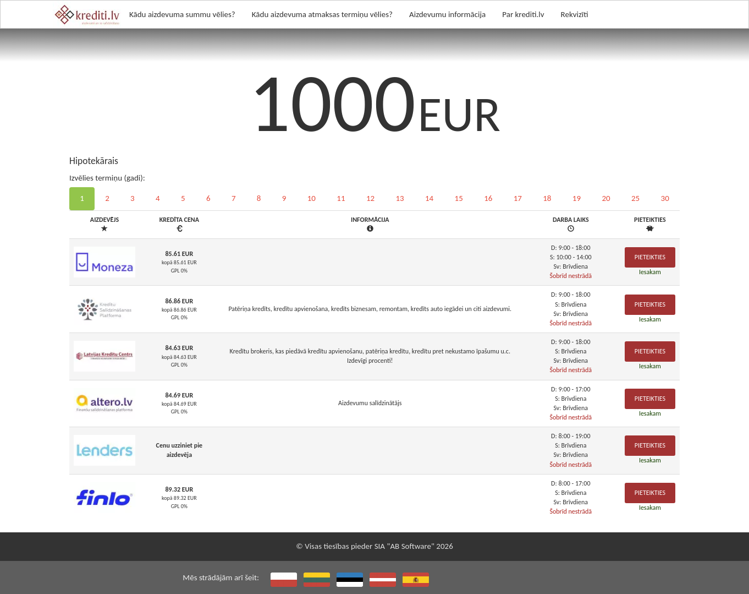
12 (370, 198)
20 (606, 198)
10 (311, 198)
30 (665, 198)
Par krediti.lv (523, 14)
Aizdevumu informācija (447, 14)
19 (576, 198)
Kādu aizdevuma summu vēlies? (182, 14)
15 (459, 198)
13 (399, 198)
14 (429, 198)
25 (635, 198)
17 (518, 198)
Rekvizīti (574, 14)
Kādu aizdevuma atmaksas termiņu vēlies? (322, 14)
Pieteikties (650, 257)
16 (488, 198)
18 (547, 198)
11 (341, 198)
